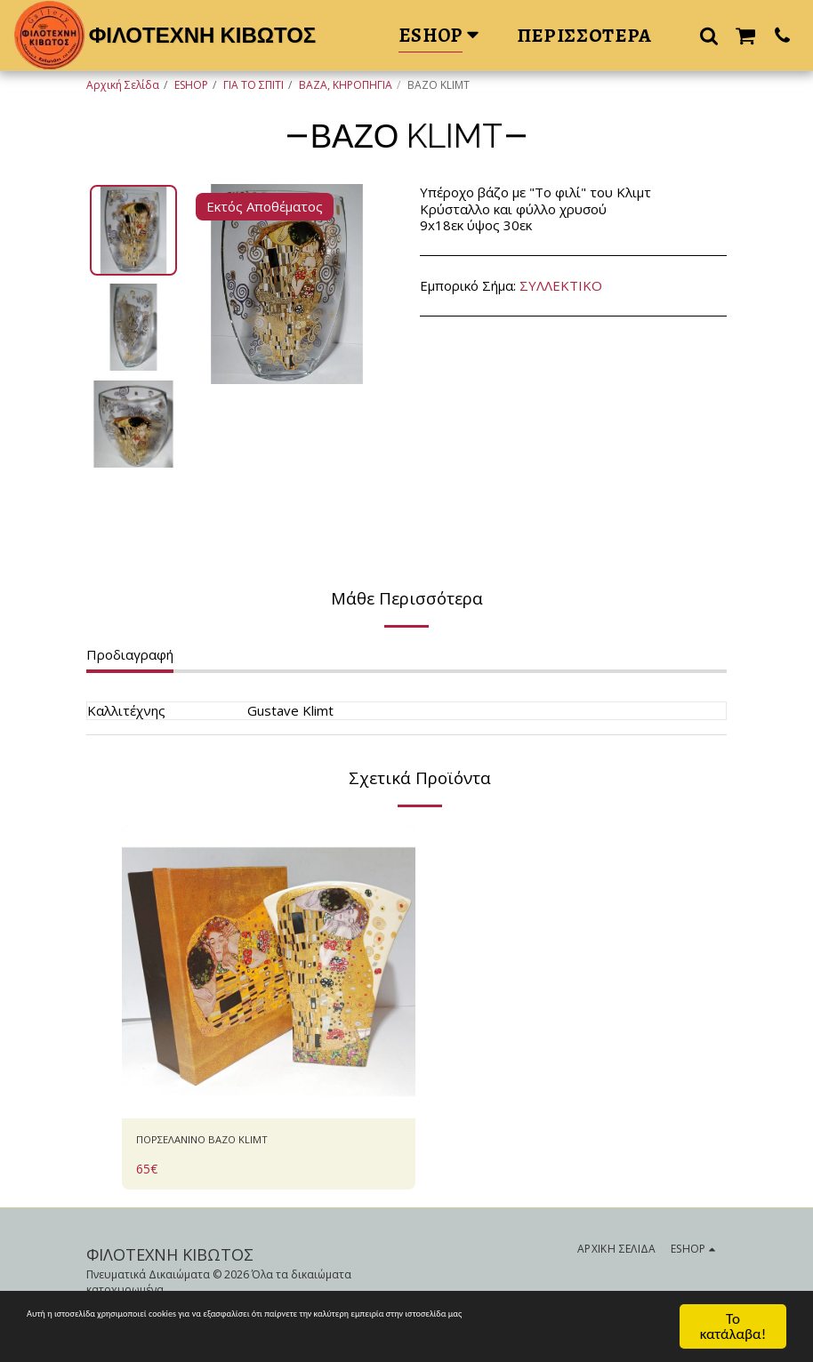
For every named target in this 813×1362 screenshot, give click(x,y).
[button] (709, 35)
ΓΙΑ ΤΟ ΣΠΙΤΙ (253, 84)
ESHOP (191, 84)
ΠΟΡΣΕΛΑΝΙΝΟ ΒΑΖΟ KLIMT (227, 1142)
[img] (268, 971)
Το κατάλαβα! (733, 1325)
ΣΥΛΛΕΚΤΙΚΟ (560, 285)
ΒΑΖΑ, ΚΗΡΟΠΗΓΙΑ (345, 84)
